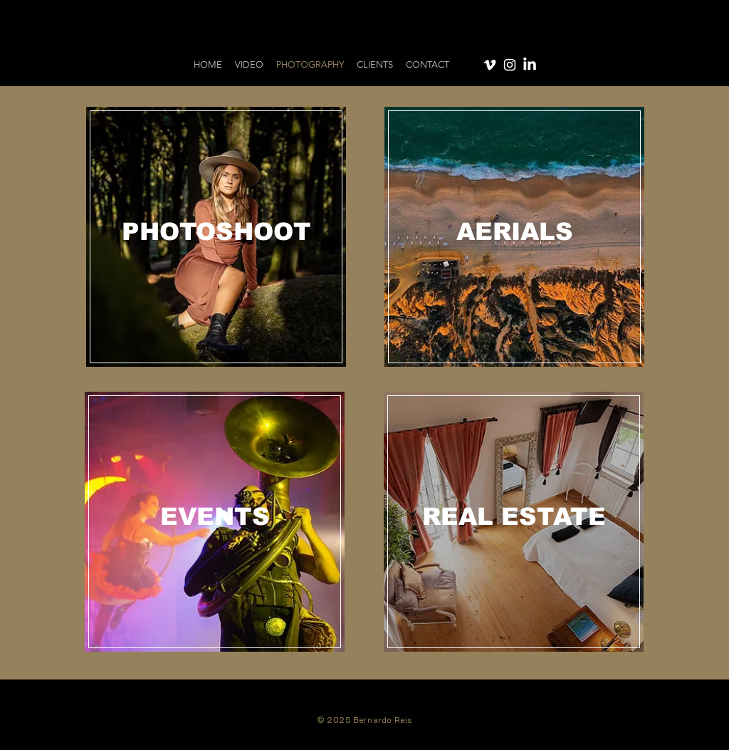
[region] (216, 237)
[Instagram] (510, 65)
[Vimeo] (490, 65)
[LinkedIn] (529, 65)
